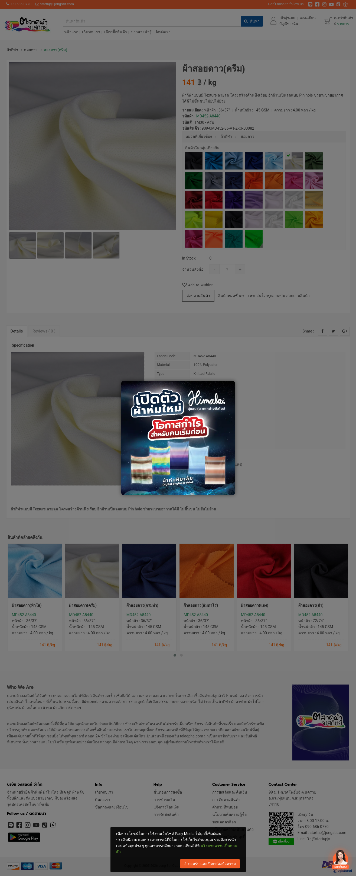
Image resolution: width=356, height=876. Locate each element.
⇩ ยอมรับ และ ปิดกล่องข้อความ (210, 864)
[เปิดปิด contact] (340, 859)
